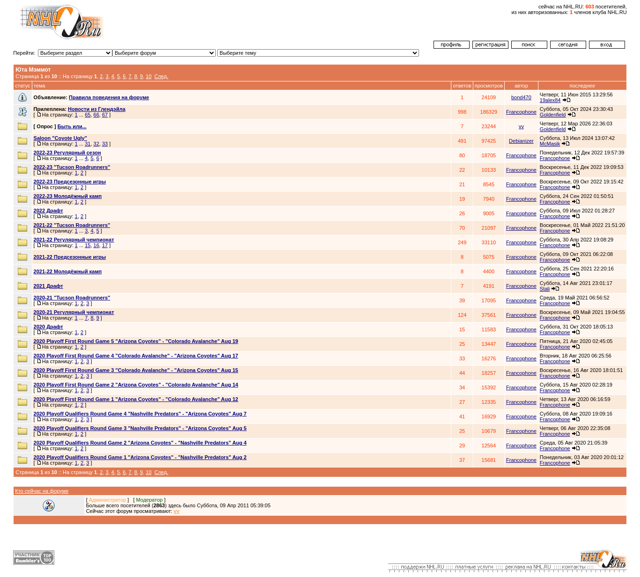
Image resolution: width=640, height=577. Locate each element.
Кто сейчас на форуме (41, 491)
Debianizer (521, 141)
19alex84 (550, 100)
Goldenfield (553, 114)
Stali (545, 289)
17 (105, 245)
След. (161, 76)
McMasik (550, 143)
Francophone (521, 112)
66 (96, 114)
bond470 (521, 97)
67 (105, 114)
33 (105, 143)
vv (521, 126)
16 (96, 245)
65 (87, 114)
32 (96, 143)
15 (87, 245)
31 (87, 143)
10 (148, 76)
